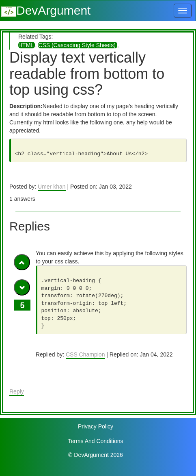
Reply (16, 391)
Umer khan (51, 186)
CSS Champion (85, 354)
